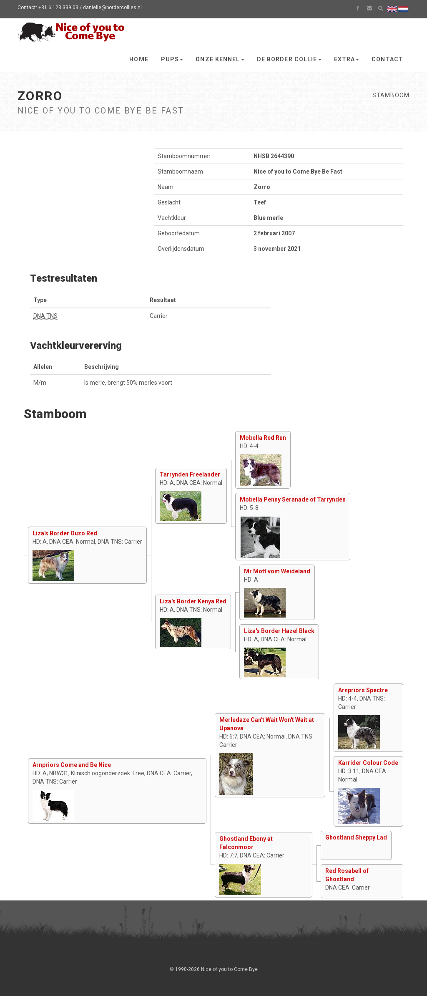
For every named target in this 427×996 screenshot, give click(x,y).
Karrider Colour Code (368, 762)
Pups (172, 59)
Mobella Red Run (263, 437)
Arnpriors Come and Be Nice (72, 764)
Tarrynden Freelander (190, 474)
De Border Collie (289, 59)
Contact (387, 59)
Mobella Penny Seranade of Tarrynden (293, 499)
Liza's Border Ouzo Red (65, 533)
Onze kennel (220, 59)
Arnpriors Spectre (363, 690)
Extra (346, 59)
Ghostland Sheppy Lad (356, 837)
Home (138, 59)
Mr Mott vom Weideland (277, 571)
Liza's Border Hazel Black (279, 631)
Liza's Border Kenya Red (193, 601)
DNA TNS (45, 316)
